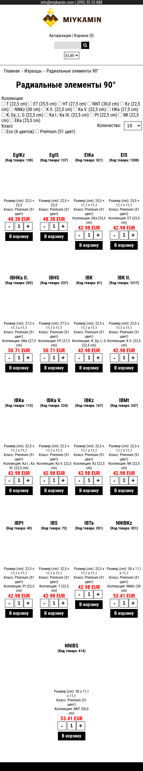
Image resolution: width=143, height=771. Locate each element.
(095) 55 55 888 (89, 2)
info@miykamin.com (57, 2)
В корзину (19, 236)
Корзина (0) (84, 35)
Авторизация (60, 35)
